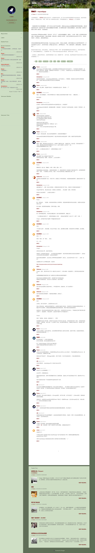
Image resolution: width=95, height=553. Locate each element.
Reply (38, 74)
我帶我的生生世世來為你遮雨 (39, 533)
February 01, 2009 (46, 246)
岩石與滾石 (39, 92)
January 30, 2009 (45, 162)
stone (40, 61)
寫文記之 (71, 19)
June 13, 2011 (42, 430)
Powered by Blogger (59, 550)
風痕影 (38, 337)
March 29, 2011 (43, 421)
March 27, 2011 (41, 361)
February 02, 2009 (45, 298)
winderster (45, 61)
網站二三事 (70, 61)
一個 (41, 425)
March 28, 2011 (41, 384)
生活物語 (63, 61)
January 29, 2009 (46, 102)
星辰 (55, 61)
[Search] (88, 3)
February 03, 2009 (43, 328)
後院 (32, 487)
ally (36, 61)
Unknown (39, 269)
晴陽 (58, 61)
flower (38, 67)
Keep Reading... (83, 482)
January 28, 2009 (43, 67)
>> (21, 91)
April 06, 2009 (42, 350)
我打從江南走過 (35, 502)
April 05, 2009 (42, 337)
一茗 (51, 61)
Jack (38, 113)
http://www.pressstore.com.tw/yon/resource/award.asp (49, 264)
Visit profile (11, 22)
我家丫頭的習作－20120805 (38, 518)
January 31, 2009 (46, 185)
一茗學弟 (41, 17)
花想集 (34, 3)
